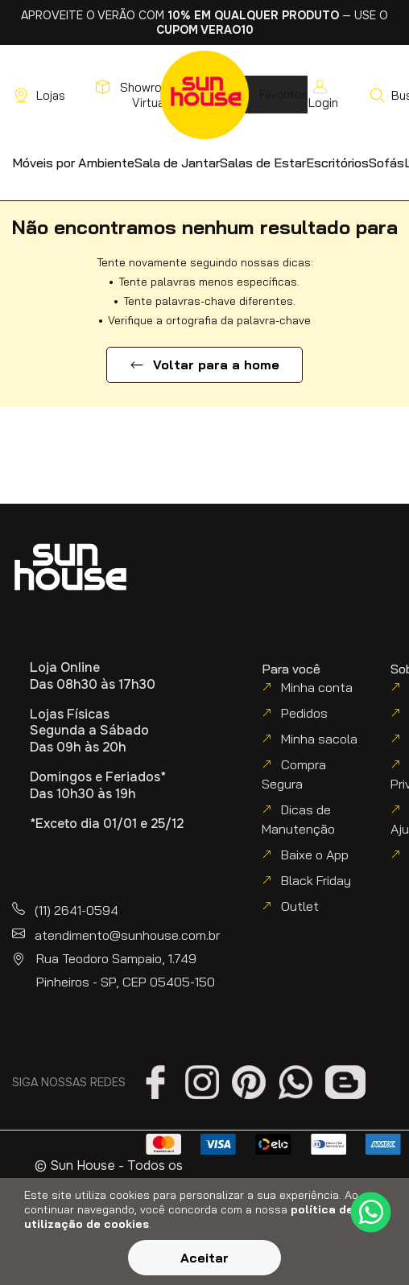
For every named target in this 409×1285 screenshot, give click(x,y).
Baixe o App (315, 854)
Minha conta (317, 687)
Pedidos (304, 713)
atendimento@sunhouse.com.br (127, 935)
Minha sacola (319, 739)
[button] (73, 162)
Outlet (300, 906)
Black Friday (316, 880)
